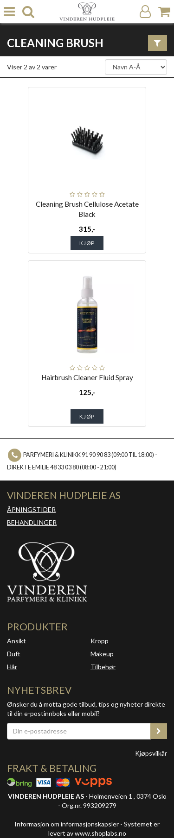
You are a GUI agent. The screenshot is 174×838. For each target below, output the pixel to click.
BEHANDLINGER (32, 522)
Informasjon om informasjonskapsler (66, 824)
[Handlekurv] (164, 12)
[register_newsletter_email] (158, 731)
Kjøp (87, 243)
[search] (28, 12)
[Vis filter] (157, 43)
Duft (13, 654)
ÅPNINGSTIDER (31, 509)
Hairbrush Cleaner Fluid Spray (87, 377)
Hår (12, 667)
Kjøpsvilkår (151, 753)
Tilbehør (103, 667)
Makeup (102, 654)
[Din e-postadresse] (79, 731)
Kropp (99, 641)
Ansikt (16, 641)
